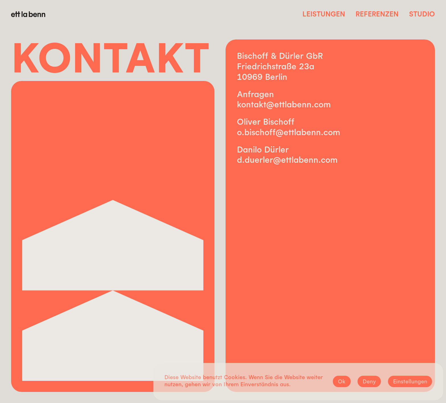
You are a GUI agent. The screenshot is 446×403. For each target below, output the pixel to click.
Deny (369, 381)
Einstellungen (410, 381)
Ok (342, 381)
